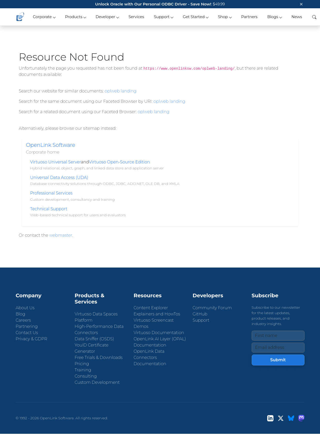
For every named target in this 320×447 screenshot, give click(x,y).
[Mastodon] (301, 418)
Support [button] (161, 16)
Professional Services (51, 193)
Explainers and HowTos (157, 314)
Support (201, 320)
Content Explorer (151, 307)
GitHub (200, 314)
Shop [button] (223, 16)
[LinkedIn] (270, 418)
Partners (249, 16)
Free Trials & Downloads (99, 357)
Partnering (27, 326)
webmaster (60, 235)
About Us (25, 307)
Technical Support (49, 208)
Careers (23, 320)
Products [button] (73, 16)
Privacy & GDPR (31, 338)
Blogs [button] (272, 16)
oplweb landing (121, 91)
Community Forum (212, 307)
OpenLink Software (50, 145)
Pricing (82, 363)
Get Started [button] (194, 16)
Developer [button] (105, 16)
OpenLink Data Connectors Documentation (150, 357)
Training (83, 369)
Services (136, 16)
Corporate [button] (42, 16)
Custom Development (97, 382)
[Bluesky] (291, 418)
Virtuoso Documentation (159, 332)
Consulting (86, 376)
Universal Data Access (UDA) (59, 177)
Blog (20, 314)
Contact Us (27, 332)
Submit (278, 359)
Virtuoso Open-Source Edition (119, 162)
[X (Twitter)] (281, 418)
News (296, 16)
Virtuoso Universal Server (55, 162)
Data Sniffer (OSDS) (94, 338)
